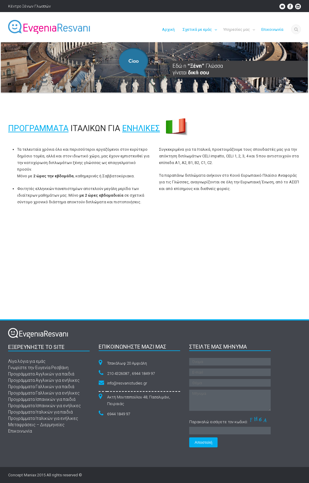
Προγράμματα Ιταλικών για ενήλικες (43, 418)
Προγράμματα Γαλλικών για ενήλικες (44, 393)
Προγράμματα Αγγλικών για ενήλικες (44, 380)
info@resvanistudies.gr (127, 383)
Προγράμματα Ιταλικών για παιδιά (40, 412)
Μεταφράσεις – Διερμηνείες (36, 424)
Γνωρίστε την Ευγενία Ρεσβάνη (38, 367)
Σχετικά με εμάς (197, 29)
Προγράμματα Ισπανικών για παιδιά (41, 399)
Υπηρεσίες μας (236, 29)
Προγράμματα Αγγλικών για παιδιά (41, 374)
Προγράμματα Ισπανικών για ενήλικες (44, 405)
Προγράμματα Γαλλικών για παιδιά (41, 386)
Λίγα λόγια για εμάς (27, 361)
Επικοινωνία (272, 29)
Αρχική (168, 29)
